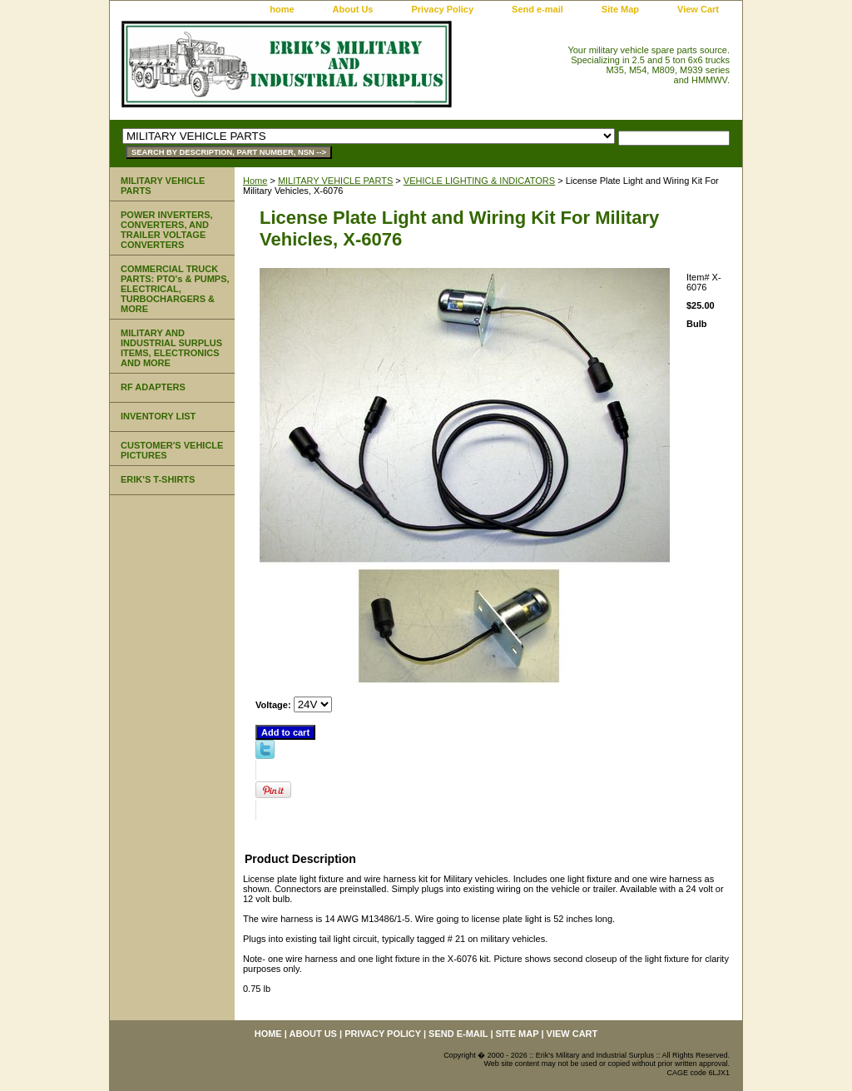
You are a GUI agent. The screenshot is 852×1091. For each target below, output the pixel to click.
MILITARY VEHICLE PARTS (335, 181)
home (282, 9)
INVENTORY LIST (158, 416)
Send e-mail (537, 9)
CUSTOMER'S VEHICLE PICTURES (172, 450)
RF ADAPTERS (153, 387)
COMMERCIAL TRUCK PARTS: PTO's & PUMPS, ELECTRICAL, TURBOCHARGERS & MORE (175, 289)
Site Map (620, 9)
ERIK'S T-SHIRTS (158, 479)
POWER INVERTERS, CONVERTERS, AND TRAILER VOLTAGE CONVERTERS (167, 230)
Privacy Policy (442, 9)
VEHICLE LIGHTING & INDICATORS (479, 181)
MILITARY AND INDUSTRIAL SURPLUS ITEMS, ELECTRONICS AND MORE (171, 348)
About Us (353, 9)
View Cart (698, 9)
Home (255, 181)
